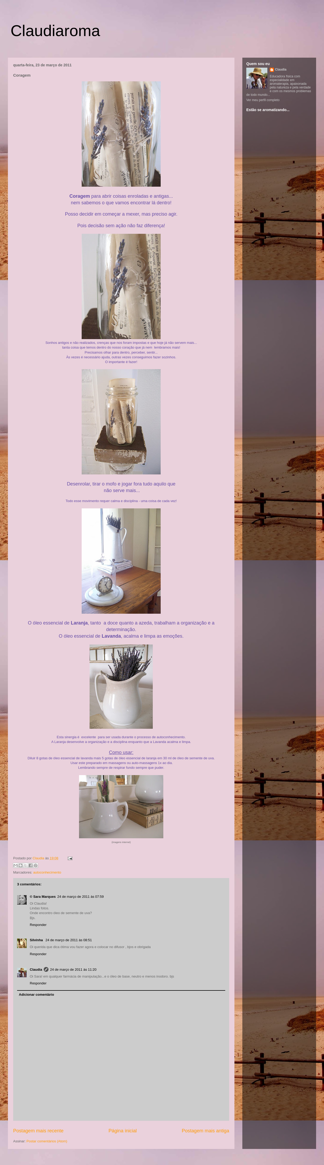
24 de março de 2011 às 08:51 (68, 940)
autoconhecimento (47, 872)
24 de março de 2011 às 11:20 (73, 969)
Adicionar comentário (36, 995)
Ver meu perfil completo (262, 100)
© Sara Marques (43, 897)
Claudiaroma (55, 30)
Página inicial (123, 1130)
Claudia (39, 858)
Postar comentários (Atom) (47, 1141)
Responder (38, 925)
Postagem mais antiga (205, 1130)
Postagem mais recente (38, 1130)
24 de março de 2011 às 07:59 (80, 897)
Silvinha (37, 940)
